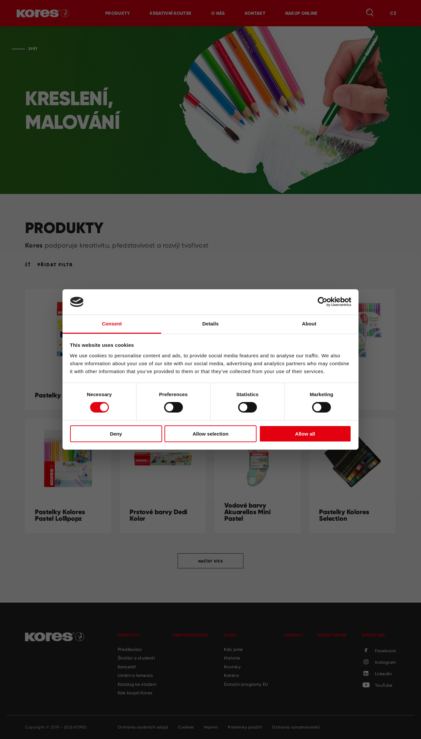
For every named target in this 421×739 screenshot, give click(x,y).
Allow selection (210, 434)
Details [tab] (210, 323)
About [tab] (309, 323)
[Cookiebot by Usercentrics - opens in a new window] (322, 302)
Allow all (305, 434)
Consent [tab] (112, 323)
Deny (116, 434)
